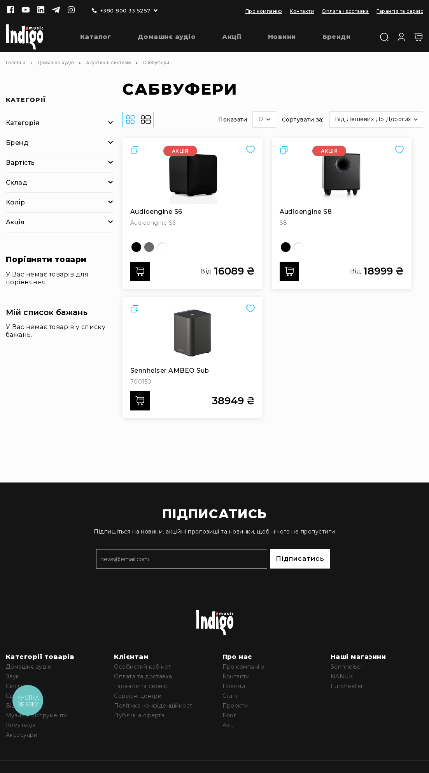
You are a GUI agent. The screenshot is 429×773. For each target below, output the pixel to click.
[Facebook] (10, 10)
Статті (231, 695)
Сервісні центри (137, 695)
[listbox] (192, 247)
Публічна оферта (139, 715)
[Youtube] (25, 10)
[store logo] (24, 37)
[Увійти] (401, 36)
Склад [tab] (16, 182)
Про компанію (263, 11)
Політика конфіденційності (154, 705)
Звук (12, 676)
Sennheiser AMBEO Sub (169, 370)
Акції (229, 725)
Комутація (20, 725)
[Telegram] (56, 10)
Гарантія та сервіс (399, 11)
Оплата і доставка (345, 11)
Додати (142, 271)
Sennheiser (347, 666)
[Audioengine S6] (192, 175)
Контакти (302, 11)
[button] (264, 119)
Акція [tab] (15, 222)
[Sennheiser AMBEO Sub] (192, 334)
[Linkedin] (41, 10)
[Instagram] (71, 10)
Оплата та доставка (143, 676)
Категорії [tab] (26, 100)
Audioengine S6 (156, 211)
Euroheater (347, 686)
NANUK (342, 676)
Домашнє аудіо (56, 62)
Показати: (233, 119)
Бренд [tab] (17, 142)
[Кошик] (418, 37)
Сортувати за (302, 119)
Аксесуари (21, 734)
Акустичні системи (108, 62)
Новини (233, 686)
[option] (136, 247)
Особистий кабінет (142, 666)
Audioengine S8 (306, 211)
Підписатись (300, 558)
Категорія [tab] (22, 123)
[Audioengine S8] (342, 175)
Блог (229, 715)
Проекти (235, 705)
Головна (16, 62)
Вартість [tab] (20, 162)
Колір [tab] (15, 202)
